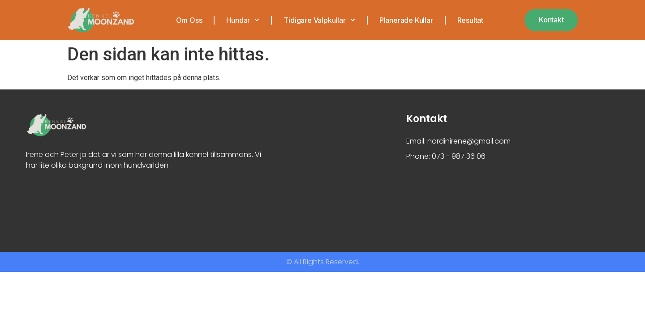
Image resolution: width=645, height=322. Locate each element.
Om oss (189, 20)
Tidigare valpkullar (319, 20)
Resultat (470, 20)
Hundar (242, 20)
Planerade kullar (406, 20)
